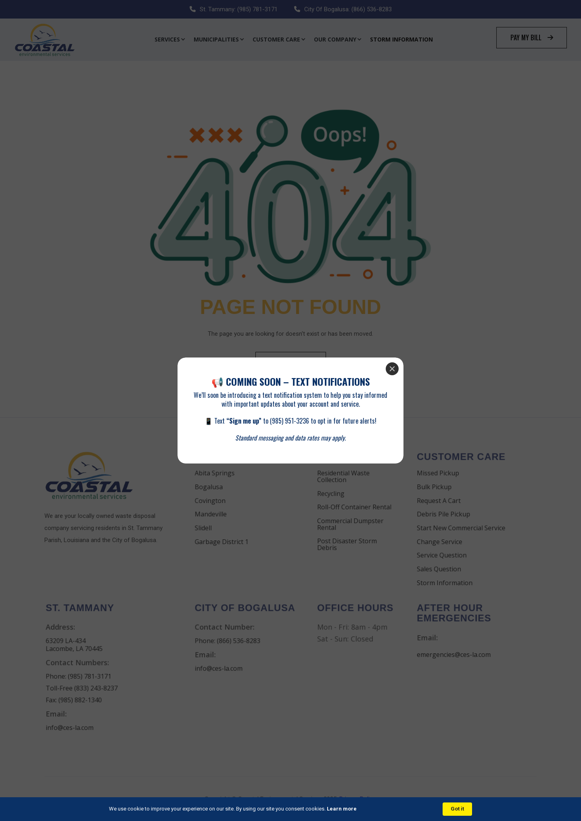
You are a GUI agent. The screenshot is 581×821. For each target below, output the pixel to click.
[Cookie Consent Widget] (290, 809)
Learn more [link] (342, 809)
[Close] (392, 368)
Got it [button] (457, 809)
